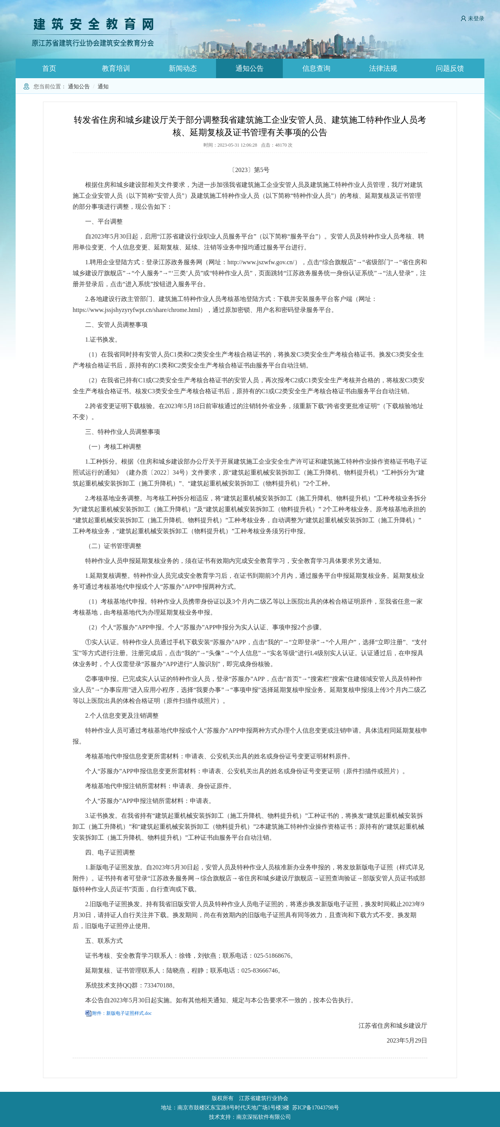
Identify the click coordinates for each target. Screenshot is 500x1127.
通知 (103, 87)
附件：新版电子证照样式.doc (122, 1013)
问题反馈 (450, 68)
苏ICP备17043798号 (315, 1108)
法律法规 (383, 68)
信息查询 (316, 68)
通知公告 (250, 68)
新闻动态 (183, 68)
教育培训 (116, 68)
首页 (49, 68)
